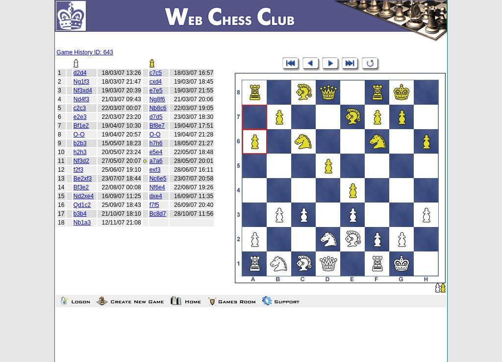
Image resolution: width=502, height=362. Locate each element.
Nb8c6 (158, 108)
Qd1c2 (82, 205)
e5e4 (156, 152)
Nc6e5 (158, 178)
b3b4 (80, 213)
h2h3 (80, 152)
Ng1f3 (81, 81)
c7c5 (156, 72)
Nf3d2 (81, 161)
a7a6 (156, 161)
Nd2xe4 (84, 196)
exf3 (155, 169)
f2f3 (78, 169)
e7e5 (156, 90)
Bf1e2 (81, 125)
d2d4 (80, 72)
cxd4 (156, 81)
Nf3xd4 (83, 90)
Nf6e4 (157, 187)
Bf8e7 (157, 125)
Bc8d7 (158, 213)
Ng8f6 (157, 99)
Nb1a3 (82, 222)
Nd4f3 (81, 99)
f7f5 (154, 205)
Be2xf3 (83, 178)
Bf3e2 (81, 187)
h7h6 (156, 143)
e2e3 (80, 116)
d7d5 (156, 116)
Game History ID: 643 (84, 52)
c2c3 (80, 108)
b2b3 (80, 143)
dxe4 (156, 196)
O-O (79, 134)
